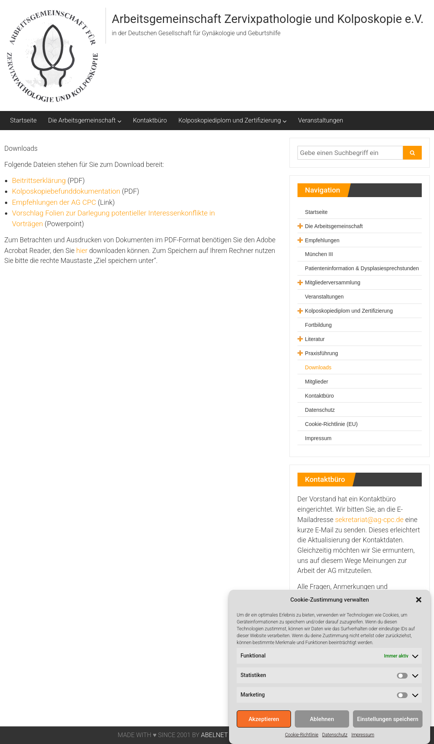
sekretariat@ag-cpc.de (369, 520)
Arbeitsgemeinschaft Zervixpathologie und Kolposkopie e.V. (267, 19)
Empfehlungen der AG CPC (54, 202)
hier (82, 250)
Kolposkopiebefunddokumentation (66, 191)
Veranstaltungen (320, 120)
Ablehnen (322, 723)
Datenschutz (335, 738)
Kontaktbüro (150, 120)
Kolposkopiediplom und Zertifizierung (229, 120)
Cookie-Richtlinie (301, 738)
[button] (419, 603)
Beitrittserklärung (39, 180)
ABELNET (214, 735)
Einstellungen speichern (387, 723)
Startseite (23, 120)
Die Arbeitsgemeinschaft (82, 120)
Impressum (362, 738)
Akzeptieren (264, 723)
